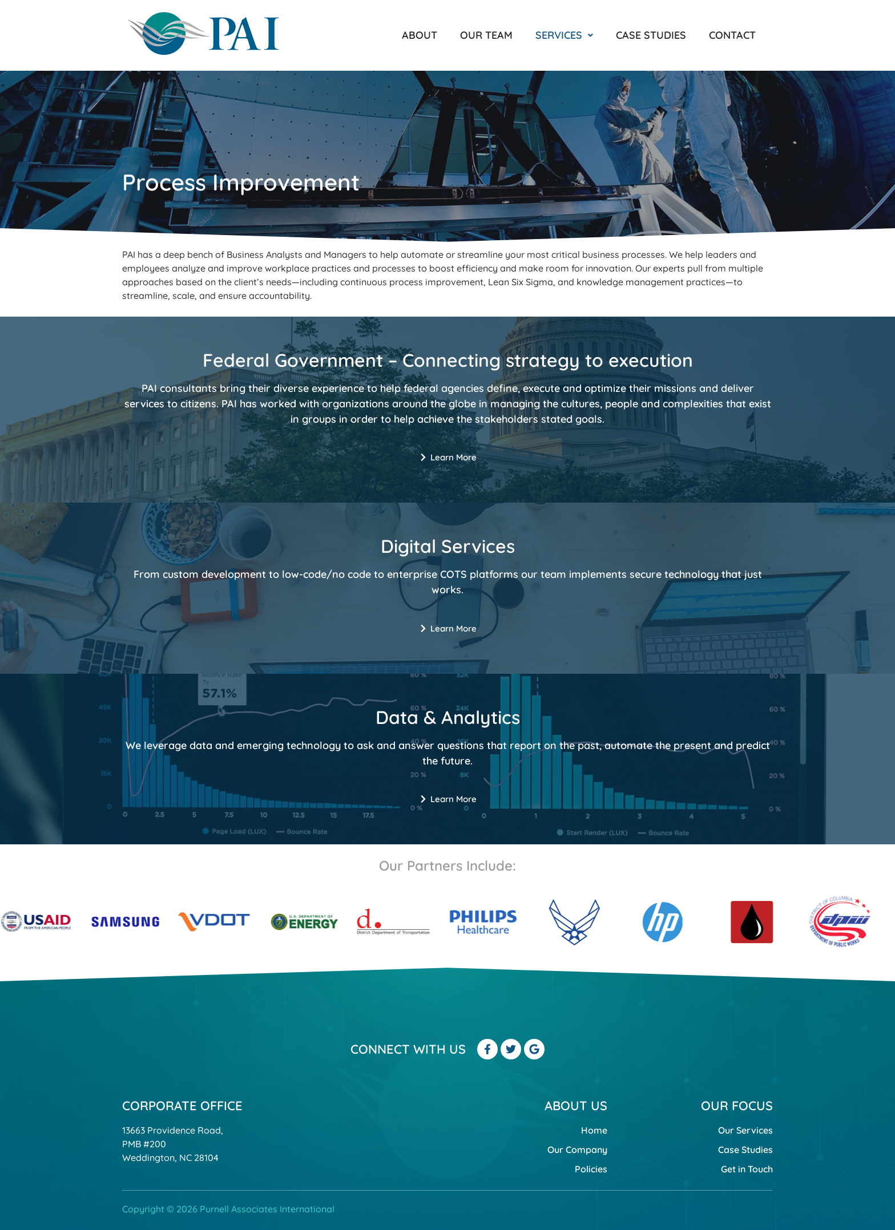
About (419, 35)
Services (564, 35)
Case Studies (651, 35)
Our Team (486, 35)
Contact (732, 35)
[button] (564, 35)
